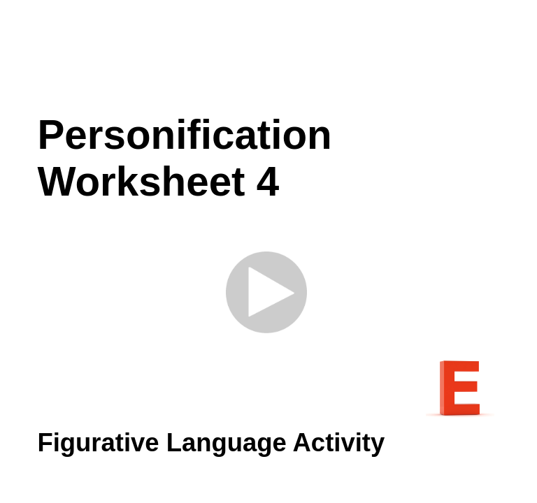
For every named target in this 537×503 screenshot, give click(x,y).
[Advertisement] (281, 56)
